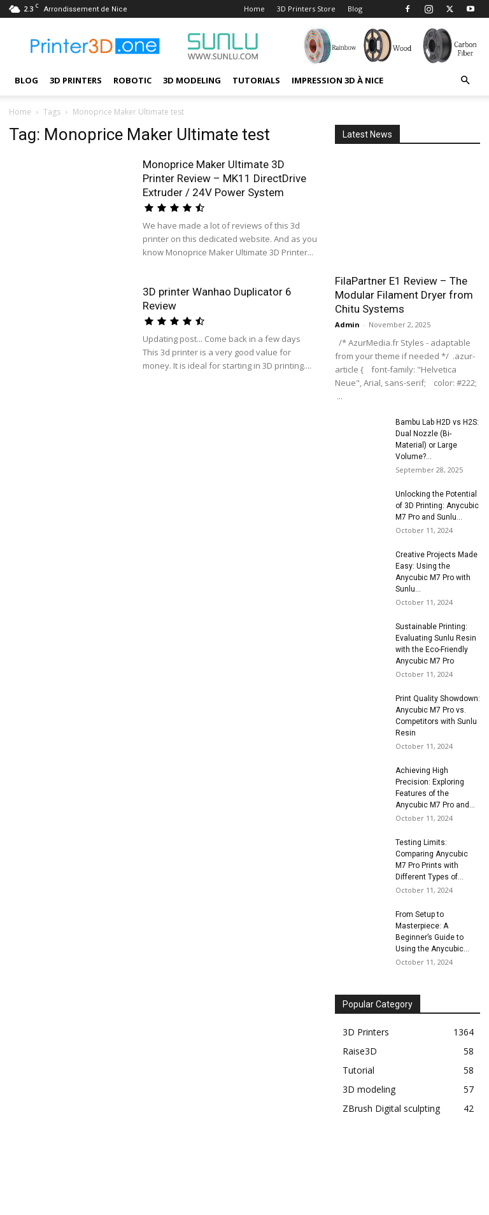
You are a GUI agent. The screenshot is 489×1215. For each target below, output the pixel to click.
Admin (347, 324)
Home (254, 8)
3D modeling (192, 80)
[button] (465, 81)
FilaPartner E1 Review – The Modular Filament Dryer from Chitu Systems (404, 294)
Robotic (132, 80)
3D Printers (76, 80)
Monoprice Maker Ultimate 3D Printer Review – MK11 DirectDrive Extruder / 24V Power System (224, 178)
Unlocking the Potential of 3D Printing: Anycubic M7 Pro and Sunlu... (437, 506)
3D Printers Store (306, 8)
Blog (355, 8)
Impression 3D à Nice (337, 80)
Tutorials (256, 80)
